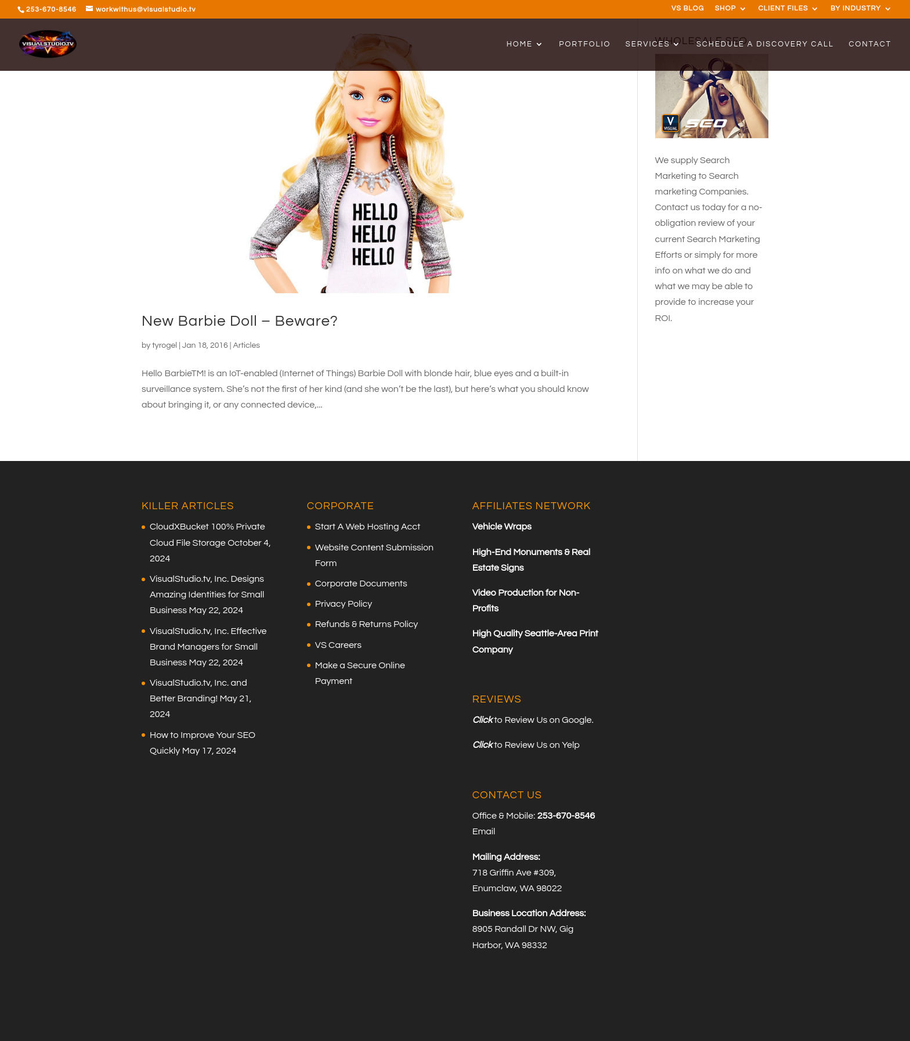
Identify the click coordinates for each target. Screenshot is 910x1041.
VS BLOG (687, 8)
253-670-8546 (51, 9)
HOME (520, 44)
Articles (246, 345)
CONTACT (869, 44)
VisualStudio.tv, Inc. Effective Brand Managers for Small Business (208, 646)
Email (484, 831)
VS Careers (338, 645)
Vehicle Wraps (502, 526)
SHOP (725, 8)
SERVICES (648, 44)
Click (482, 720)
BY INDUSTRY (855, 8)
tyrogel (164, 345)
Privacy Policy (343, 603)
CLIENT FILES (783, 8)
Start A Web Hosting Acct (367, 526)
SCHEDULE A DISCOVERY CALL (765, 44)
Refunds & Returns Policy (366, 624)
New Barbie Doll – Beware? (240, 321)
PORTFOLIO (585, 44)
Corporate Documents (361, 583)
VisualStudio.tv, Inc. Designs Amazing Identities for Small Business (207, 594)
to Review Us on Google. (543, 720)
